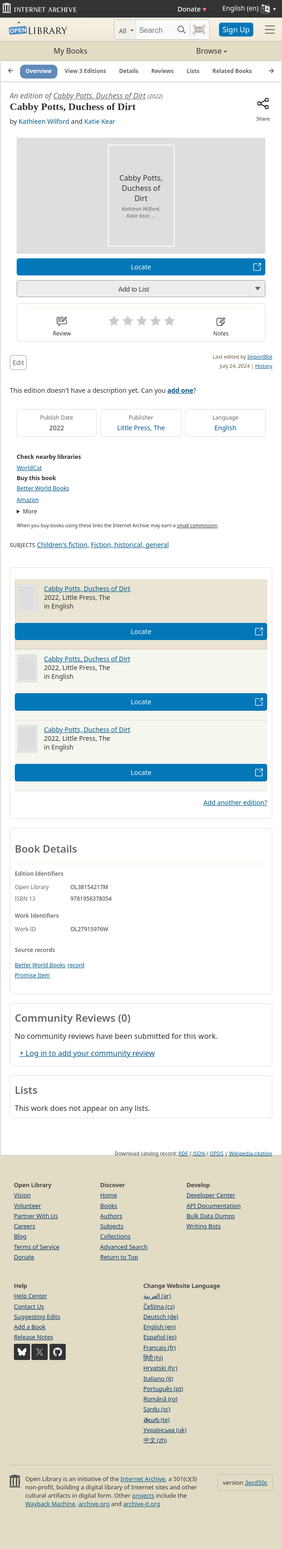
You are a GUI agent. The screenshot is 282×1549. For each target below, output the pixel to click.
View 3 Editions (86, 71)
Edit (18, 362)
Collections (115, 1236)
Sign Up (236, 29)
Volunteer (27, 1205)
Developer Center (211, 1195)
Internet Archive (142, 1479)
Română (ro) (161, 1399)
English (225, 427)
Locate (141, 266)
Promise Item (32, 975)
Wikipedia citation (250, 1153)
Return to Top (119, 1257)
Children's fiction (62, 544)
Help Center (30, 1296)
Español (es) (160, 1337)
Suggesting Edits (37, 1316)
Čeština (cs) (159, 1306)
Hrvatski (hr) (161, 1368)
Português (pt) (163, 1388)
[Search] (155, 29)
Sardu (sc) (157, 1409)
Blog (20, 1236)
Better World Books (43, 488)
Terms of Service (36, 1247)
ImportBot (259, 356)
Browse (184, 51)
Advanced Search (124, 1247)
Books (108, 1205)
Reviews (162, 71)
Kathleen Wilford (44, 121)
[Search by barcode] (199, 29)
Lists (193, 71)
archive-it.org (141, 1504)
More (30, 511)
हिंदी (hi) (153, 1358)
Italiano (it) (159, 1378)
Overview (38, 71)
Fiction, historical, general (130, 544)
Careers (24, 1226)
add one (180, 390)
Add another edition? (235, 802)
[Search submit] (182, 29)
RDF (183, 1153)
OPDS (217, 1153)
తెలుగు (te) (157, 1419)
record (75, 965)
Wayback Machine (50, 1504)
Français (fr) (160, 1347)
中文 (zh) (155, 1440)
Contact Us (29, 1306)
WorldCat (29, 468)
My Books (71, 51)
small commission (197, 525)
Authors (111, 1216)
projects (143, 1495)
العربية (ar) (157, 1296)
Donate (192, 9)
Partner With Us (36, 1216)
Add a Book (29, 1327)
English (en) (160, 1327)
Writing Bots (204, 1226)
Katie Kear (99, 121)
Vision (22, 1195)
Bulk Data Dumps (211, 1216)
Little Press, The (141, 427)
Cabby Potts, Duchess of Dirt (99, 96)
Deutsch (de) (161, 1316)
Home (108, 1195)
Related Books (232, 71)
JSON (199, 1153)
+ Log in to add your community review (87, 1053)
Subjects (111, 1226)
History (263, 365)
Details (128, 71)
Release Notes (33, 1337)
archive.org (93, 1504)
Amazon (28, 500)
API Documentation (214, 1205)
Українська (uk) (165, 1430)
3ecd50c (256, 1482)
